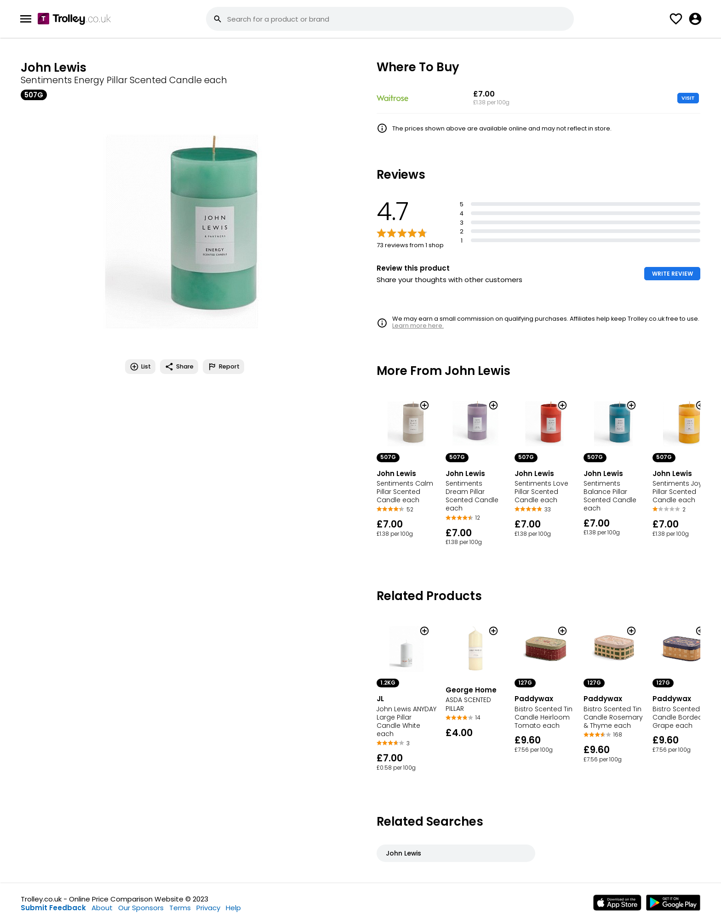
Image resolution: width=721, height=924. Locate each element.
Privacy (208, 908)
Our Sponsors (141, 908)
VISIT (688, 98)
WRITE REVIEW (672, 274)
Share (179, 366)
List (140, 366)
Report (223, 366)
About (102, 908)
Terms (180, 908)
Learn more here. (418, 325)
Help (233, 908)
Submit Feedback (53, 908)
